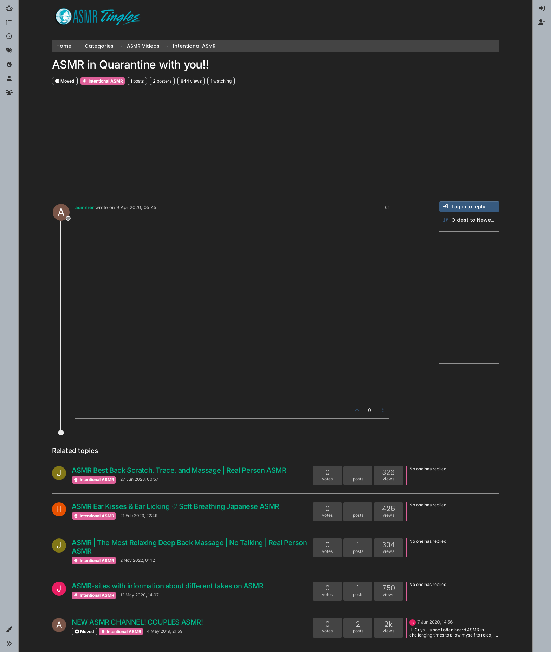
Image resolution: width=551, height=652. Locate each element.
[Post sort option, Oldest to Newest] (469, 220)
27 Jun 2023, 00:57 (139, 479)
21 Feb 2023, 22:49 (138, 515)
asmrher (84, 207)
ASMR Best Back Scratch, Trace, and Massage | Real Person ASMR (179, 470)
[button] (9, 629)
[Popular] (9, 64)
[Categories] (9, 22)
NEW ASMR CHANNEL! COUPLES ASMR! (137, 622)
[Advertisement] (275, 143)
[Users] (9, 78)
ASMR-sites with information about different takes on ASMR (167, 586)
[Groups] (9, 92)
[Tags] (9, 50)
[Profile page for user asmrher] (61, 212)
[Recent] (9, 36)
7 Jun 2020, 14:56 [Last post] (435, 622)
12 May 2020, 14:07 (139, 595)
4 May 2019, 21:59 (164, 631)
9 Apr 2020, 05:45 (136, 207)
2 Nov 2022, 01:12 (137, 560)
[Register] (542, 22)
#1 (387, 207)
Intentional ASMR (102, 81)
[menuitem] (542, 8)
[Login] (542, 8)
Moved (64, 81)
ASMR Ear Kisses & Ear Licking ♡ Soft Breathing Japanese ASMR (175, 506)
